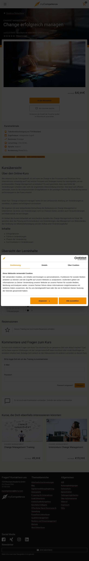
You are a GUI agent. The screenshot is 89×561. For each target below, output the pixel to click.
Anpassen (44, 301)
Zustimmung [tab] (15, 265)
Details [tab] (44, 265)
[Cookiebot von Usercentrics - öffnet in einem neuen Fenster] (76, 258)
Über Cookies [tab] (73, 265)
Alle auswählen (72, 301)
